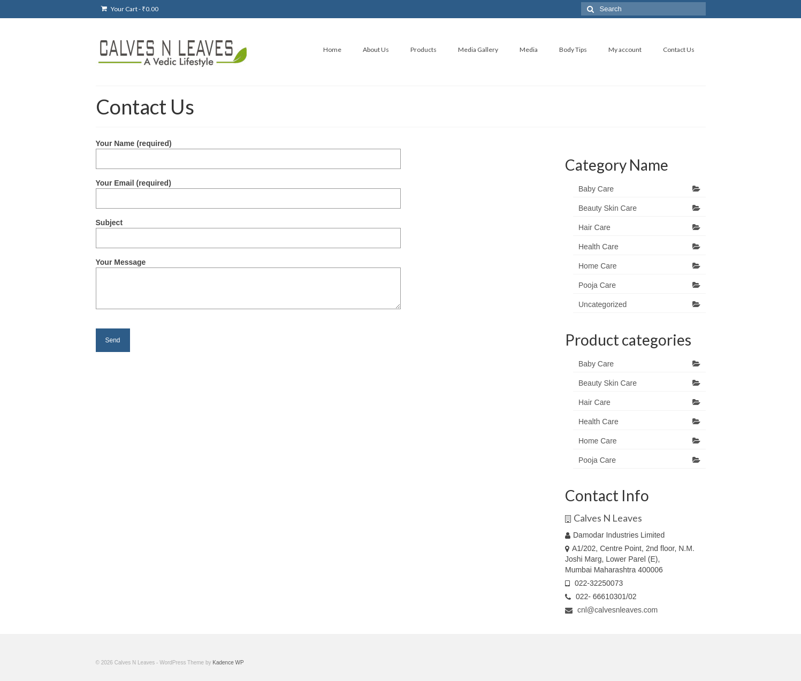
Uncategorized (602, 304)
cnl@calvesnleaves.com (611, 610)
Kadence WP (227, 662)
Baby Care (596, 189)
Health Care (598, 246)
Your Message (248, 267)
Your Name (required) (248, 151)
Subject (248, 230)
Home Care (597, 266)
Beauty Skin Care (607, 208)
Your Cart (129, 9)
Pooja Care (597, 285)
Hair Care (594, 227)
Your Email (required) (248, 191)
